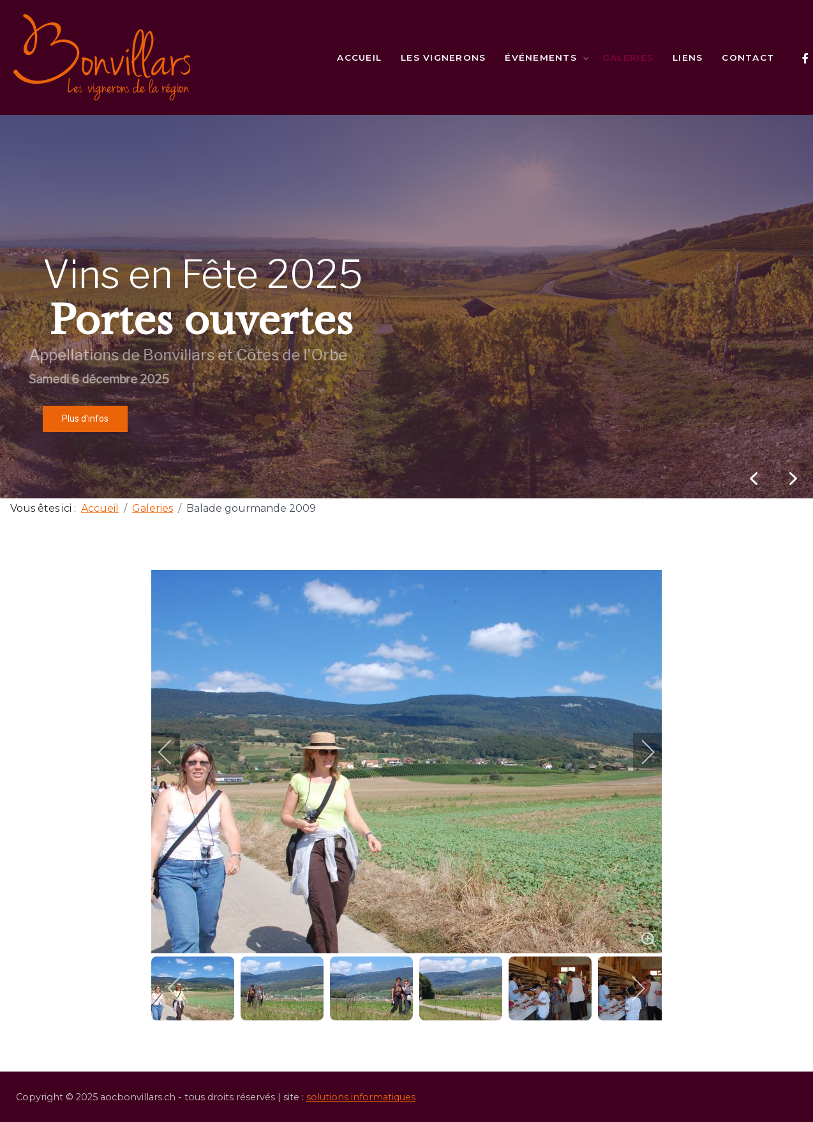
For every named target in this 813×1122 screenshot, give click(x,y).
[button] (793, 478)
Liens (688, 57)
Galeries (627, 57)
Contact (748, 57)
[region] (406, 306)
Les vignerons (443, 57)
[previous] (173, 752)
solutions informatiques (360, 1097)
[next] (639, 752)
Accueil (359, 57)
